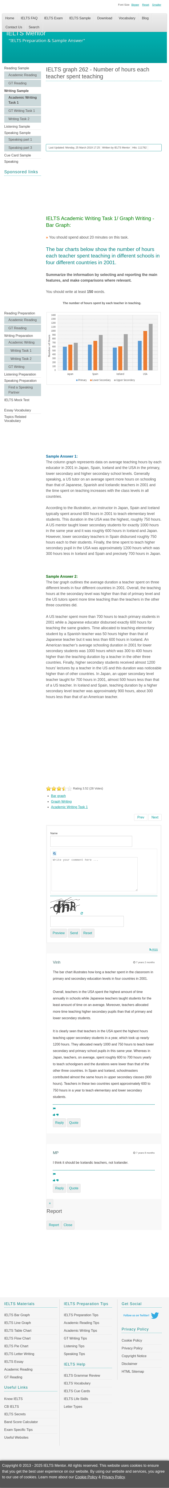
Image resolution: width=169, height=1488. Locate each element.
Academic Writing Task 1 (22, 100)
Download (104, 18)
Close (68, 1225)
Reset (145, 4)
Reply (59, 1122)
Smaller (156, 4)
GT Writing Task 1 (21, 111)
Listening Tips (74, 1346)
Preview (59, 933)
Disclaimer (129, 1364)
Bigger (135, 4)
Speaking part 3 (20, 148)
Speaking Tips (74, 1354)
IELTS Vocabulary (77, 1383)
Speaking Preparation (20, 380)
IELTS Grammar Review (82, 1375)
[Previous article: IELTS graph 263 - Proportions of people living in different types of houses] (140, 817)
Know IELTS (13, 1399)
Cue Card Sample (17, 155)
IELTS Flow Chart (17, 1338)
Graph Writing (61, 801)
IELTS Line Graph (17, 1323)
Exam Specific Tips (18, 1430)
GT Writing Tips (75, 1338)
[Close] (50, 1203)
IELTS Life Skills (76, 1399)
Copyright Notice (134, 1356)
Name (53, 833)
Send (74, 933)
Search (34, 27)
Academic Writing (21, 342)
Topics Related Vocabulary (15, 419)
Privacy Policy (132, 1348)
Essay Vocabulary (17, 410)
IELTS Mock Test (16, 400)
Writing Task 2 (18, 119)
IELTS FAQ (29, 18)
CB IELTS (11, 1406)
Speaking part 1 (20, 139)
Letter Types (73, 1406)
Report (54, 1225)
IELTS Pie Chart (16, 1346)
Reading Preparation (19, 313)
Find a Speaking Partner (20, 390)
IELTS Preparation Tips (81, 1315)
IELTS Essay (13, 1361)
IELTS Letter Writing (19, 1354)
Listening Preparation (20, 374)
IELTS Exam (53, 18)
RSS (153, 949)
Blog (145, 18)
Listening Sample (17, 126)
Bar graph (58, 796)
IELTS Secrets (15, 1414)
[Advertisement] (22, 243)
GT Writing (16, 367)
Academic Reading (22, 75)
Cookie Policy (132, 1340)
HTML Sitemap (133, 1371)
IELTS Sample (80, 18)
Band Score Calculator (21, 1422)
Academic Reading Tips (81, 1323)
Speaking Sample (17, 133)
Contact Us (13, 27)
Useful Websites (16, 1437)
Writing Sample (16, 91)
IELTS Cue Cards (77, 1391)
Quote (74, 1122)
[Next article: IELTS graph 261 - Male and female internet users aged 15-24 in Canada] (155, 817)
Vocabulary (127, 18)
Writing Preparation (18, 336)
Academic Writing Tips (80, 1330)
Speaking (11, 161)
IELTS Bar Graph (17, 1315)
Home (9, 18)
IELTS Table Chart (17, 1330)
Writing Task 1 (21, 350)
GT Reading (17, 83)
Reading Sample (16, 68)
